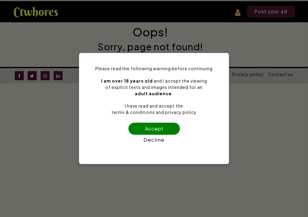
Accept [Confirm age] (154, 128)
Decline (154, 139)
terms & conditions (133, 112)
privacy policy (181, 112)
